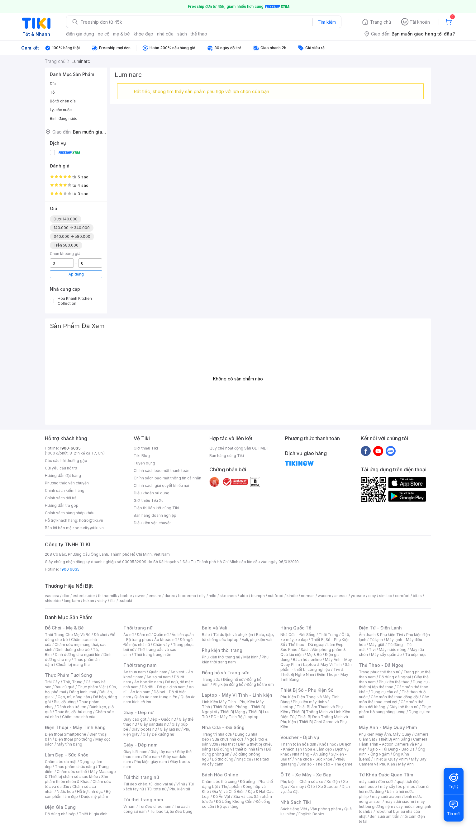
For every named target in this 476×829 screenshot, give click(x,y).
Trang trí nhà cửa (217, 734)
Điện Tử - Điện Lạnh (380, 627)
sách (182, 33)
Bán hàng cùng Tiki (226, 455)
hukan (88, 600)
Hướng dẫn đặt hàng (63, 475)
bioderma (187, 595)
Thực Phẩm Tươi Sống (68, 675)
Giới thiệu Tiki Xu (149, 500)
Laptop (252, 716)
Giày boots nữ (144, 729)
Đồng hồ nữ (233, 679)
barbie (126, 595)
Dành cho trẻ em (71, 706)
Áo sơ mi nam (158, 677)
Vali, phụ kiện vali (257, 639)
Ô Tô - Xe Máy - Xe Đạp (305, 774)
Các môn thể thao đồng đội (395, 697)
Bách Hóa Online (220, 774)
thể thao (199, 33)
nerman (308, 595)
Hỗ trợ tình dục (90, 791)
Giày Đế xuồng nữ (158, 734)
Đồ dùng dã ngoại (395, 677)
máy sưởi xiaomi (399, 801)
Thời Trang (328, 634)
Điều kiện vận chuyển (153, 522)
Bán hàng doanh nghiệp (155, 515)
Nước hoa (65, 791)
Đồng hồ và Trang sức (225, 672)
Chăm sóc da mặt (61, 761)
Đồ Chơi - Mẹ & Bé (64, 627)
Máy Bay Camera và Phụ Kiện (392, 761)
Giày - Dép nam (140, 744)
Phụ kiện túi (179, 789)
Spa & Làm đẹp (318, 749)
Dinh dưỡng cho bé (72, 649)
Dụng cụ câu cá (384, 692)
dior (65, 595)
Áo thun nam (134, 672)
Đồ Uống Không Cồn (234, 801)
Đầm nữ (143, 634)
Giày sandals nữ (154, 724)
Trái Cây (52, 682)
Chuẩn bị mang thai (73, 664)
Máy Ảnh (406, 764)
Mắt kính (251, 657)
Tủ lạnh (376, 639)
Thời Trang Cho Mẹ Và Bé (68, 634)
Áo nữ (128, 634)
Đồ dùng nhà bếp (60, 814)
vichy (102, 600)
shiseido (53, 600)
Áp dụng (76, 274)
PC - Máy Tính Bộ (226, 716)
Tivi (372, 649)
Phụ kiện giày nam (150, 761)
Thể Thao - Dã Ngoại (382, 665)
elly (202, 595)
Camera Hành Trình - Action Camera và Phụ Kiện (393, 744)
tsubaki (125, 600)
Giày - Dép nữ (138, 712)
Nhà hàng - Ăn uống (310, 754)
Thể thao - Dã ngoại (306, 644)
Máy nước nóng (393, 649)
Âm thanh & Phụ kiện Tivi (381, 634)
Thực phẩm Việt (92, 687)
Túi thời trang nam (143, 799)
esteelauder (84, 595)
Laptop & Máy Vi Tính (322, 664)
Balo (206, 634)
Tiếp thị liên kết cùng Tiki (156, 508)
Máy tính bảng (69, 744)
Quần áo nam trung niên (155, 697)
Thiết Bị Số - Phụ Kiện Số (306, 690)
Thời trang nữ (138, 627)
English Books (311, 814)
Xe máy (297, 786)
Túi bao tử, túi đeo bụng (171, 811)
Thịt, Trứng (73, 682)
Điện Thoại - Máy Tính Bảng (75, 727)
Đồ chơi (100, 634)
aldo (244, 595)
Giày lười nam (135, 751)
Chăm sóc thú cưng (219, 781)
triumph (258, 595)
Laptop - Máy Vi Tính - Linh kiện (237, 695)
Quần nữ (161, 634)
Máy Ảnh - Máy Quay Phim (388, 727)
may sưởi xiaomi (386, 796)
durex (169, 595)
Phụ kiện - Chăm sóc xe (301, 781)
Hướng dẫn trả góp (62, 505)
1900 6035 (69, 569)
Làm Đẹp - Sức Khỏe (66, 754)
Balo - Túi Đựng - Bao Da (392, 749)
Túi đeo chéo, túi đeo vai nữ (148, 784)
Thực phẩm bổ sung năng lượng (395, 709)
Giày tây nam (162, 751)
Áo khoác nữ (165, 639)
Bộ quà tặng (228, 806)
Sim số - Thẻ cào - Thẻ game (326, 764)
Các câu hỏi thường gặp (66, 460)
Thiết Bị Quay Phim (391, 759)
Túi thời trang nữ (141, 777)
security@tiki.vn (89, 527)
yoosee (358, 595)
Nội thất (228, 744)
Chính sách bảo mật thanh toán (161, 470)
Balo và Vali (214, 627)
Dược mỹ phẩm (94, 796)
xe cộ (103, 33)
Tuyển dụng (144, 463)
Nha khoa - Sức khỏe (313, 759)
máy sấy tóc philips (397, 786)
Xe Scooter (328, 786)
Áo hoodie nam (148, 682)
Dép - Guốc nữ (163, 719)
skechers (228, 595)
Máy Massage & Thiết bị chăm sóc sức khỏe (80, 774)
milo (213, 595)
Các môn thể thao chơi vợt (394, 699)
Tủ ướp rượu (415, 654)
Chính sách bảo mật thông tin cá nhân (167, 478)
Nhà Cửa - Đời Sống (223, 727)
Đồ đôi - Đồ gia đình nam (164, 687)
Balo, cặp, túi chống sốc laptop (238, 637)
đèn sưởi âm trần (384, 816)
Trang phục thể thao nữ (379, 672)
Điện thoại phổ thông (73, 739)
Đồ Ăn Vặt (221, 796)
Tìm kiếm (327, 22)
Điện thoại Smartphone (65, 734)
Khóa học (327, 744)
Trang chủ (380, 22)
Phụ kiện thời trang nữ (221, 657)
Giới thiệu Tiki (146, 448)
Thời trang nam (139, 665)
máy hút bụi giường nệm (392, 804)
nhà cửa (165, 33)
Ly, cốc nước (61, 109)
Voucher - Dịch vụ (299, 737)
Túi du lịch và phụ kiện (233, 634)
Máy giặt (376, 644)
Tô (52, 92)
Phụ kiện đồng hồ (228, 684)
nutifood (275, 595)
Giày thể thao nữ (403, 706)
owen (140, 595)
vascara (52, 595)
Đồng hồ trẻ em (260, 684)
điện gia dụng (80, 33)
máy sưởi (367, 781)
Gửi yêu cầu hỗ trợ (61, 468)
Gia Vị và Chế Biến (228, 791)
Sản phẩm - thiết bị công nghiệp (316, 667)
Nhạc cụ (243, 759)
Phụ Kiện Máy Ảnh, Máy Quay (385, 734)
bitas (417, 595)
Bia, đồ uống (65, 701)
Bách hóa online (307, 659)
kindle (292, 595)
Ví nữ (180, 784)
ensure (155, 595)
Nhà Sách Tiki (295, 802)
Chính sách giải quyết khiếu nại (161, 485)
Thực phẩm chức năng (75, 766)
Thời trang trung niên (152, 654)
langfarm (72, 600)
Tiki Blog (142, 455)
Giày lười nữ (170, 729)
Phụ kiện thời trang (222, 650)
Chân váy (161, 644)
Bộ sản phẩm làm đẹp (78, 794)
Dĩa (53, 83)
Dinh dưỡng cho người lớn (77, 654)
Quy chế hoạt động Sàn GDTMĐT (239, 448)
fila (113, 600)
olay (372, 595)
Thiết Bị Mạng (232, 711)
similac (385, 595)
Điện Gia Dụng (60, 807)
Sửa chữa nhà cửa (228, 739)
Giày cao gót (134, 719)
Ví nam (129, 806)
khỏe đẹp (143, 33)
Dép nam (151, 756)
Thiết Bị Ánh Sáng (394, 739)
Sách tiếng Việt (293, 809)
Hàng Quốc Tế (295, 627)
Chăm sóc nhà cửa (78, 716)
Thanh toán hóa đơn (298, 744)
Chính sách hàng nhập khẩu (69, 513)
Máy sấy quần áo (386, 654)
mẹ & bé (121, 33)
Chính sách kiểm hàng (64, 490)
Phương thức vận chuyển (67, 483)
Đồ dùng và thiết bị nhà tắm (238, 749)
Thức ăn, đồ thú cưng (73, 711)
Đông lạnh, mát (82, 692)
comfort (402, 595)
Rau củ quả (64, 687)
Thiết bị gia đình (93, 814)
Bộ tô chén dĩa (63, 101)
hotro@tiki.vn (91, 520)
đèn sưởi (385, 781)
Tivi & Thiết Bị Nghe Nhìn (312, 672)
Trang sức (211, 679)
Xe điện (333, 781)
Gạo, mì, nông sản (74, 697)
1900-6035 (70, 448)
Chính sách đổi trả (61, 498)
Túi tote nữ (156, 789)
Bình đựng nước (63, 118)
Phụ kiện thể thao (394, 682)
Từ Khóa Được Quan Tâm (386, 774)
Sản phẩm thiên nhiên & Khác (76, 779)
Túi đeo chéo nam (155, 806)
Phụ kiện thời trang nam (235, 659)
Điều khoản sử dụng (151, 493)
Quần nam (158, 672)
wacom (324, 595)
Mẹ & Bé (314, 654)
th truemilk (107, 595)
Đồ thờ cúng (222, 759)
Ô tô (311, 786)
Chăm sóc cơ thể (72, 771)
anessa (341, 595)
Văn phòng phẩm (325, 809)
